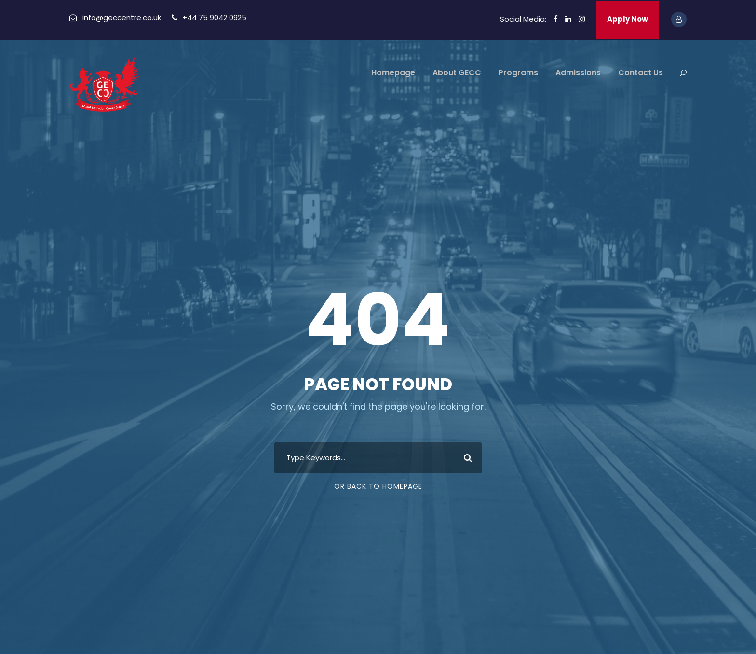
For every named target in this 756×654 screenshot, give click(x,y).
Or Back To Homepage (378, 486)
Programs (518, 72)
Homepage (393, 72)
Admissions (578, 72)
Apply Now (627, 19)
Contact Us (640, 72)
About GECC (456, 72)
